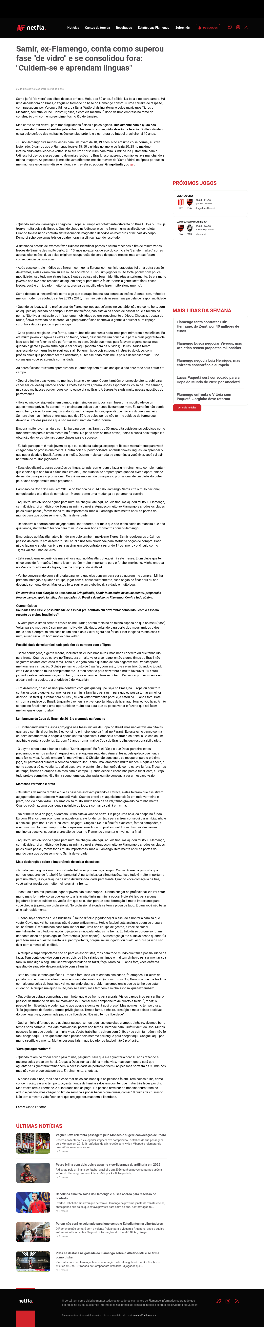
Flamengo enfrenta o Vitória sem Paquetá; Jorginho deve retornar (204, 396)
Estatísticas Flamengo (153, 28)
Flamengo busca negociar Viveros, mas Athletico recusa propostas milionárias (209, 345)
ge (131, 164)
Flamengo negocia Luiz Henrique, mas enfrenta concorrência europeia (208, 362)
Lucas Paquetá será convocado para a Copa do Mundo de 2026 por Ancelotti (208, 379)
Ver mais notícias (187, 407)
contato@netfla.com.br (145, 1315)
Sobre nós (182, 28)
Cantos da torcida (97, 28)
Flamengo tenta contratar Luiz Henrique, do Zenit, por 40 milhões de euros (208, 326)
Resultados (124, 28)
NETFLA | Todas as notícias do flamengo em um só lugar (31, 28)
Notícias (73, 28)
